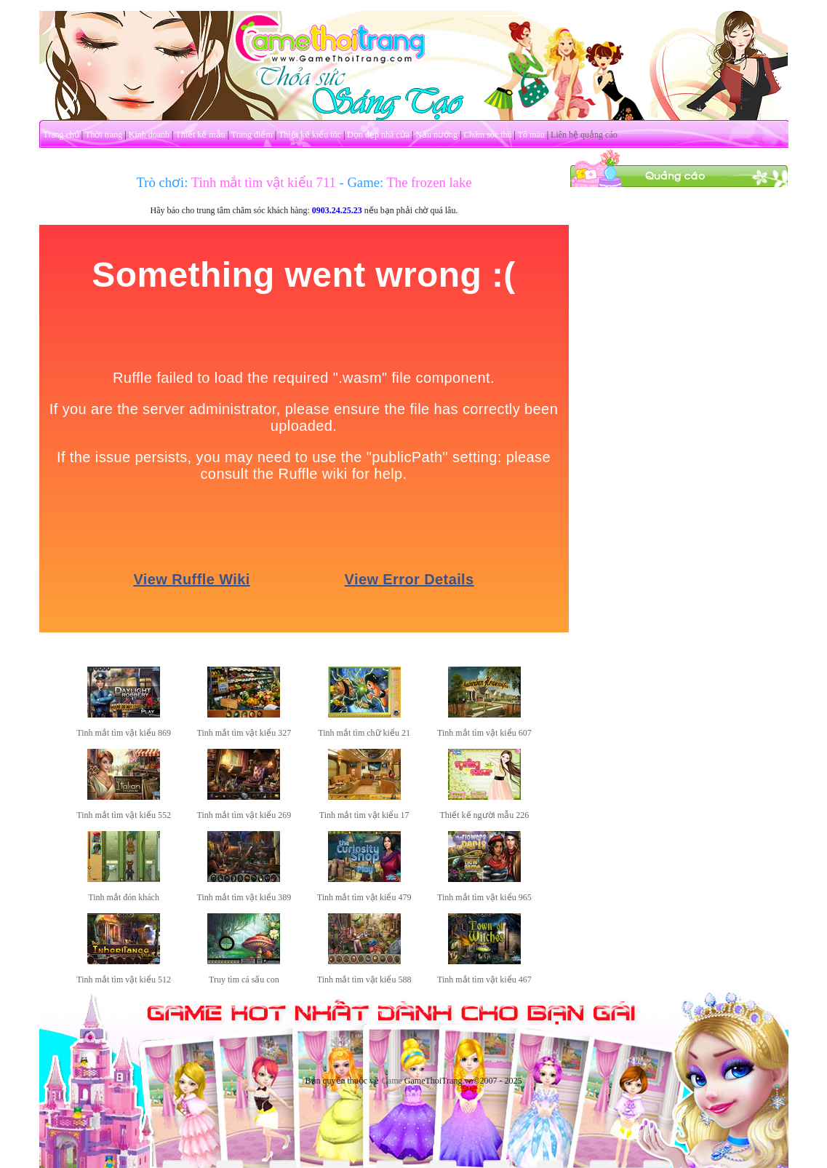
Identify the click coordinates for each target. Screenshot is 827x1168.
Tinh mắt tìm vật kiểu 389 (244, 897)
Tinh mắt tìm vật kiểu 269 (244, 815)
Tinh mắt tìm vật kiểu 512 (123, 979)
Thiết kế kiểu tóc (310, 135)
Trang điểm (252, 135)
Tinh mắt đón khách (123, 897)
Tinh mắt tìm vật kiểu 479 (364, 897)
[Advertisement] (679, 279)
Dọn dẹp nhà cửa (378, 135)
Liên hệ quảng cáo (584, 135)
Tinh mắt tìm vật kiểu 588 (364, 979)
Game (391, 1081)
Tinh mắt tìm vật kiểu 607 (484, 733)
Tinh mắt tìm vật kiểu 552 (123, 815)
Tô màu (531, 135)
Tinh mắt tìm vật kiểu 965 (484, 897)
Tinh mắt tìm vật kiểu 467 (484, 979)
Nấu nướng (436, 135)
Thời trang (103, 135)
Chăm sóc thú (487, 135)
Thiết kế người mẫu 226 (485, 815)
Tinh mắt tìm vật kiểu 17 (364, 815)
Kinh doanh (149, 135)
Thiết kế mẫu (200, 135)
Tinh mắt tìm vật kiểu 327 (244, 733)
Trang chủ (61, 135)
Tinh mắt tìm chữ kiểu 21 (364, 733)
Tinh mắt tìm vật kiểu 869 (123, 733)
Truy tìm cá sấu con (244, 979)
